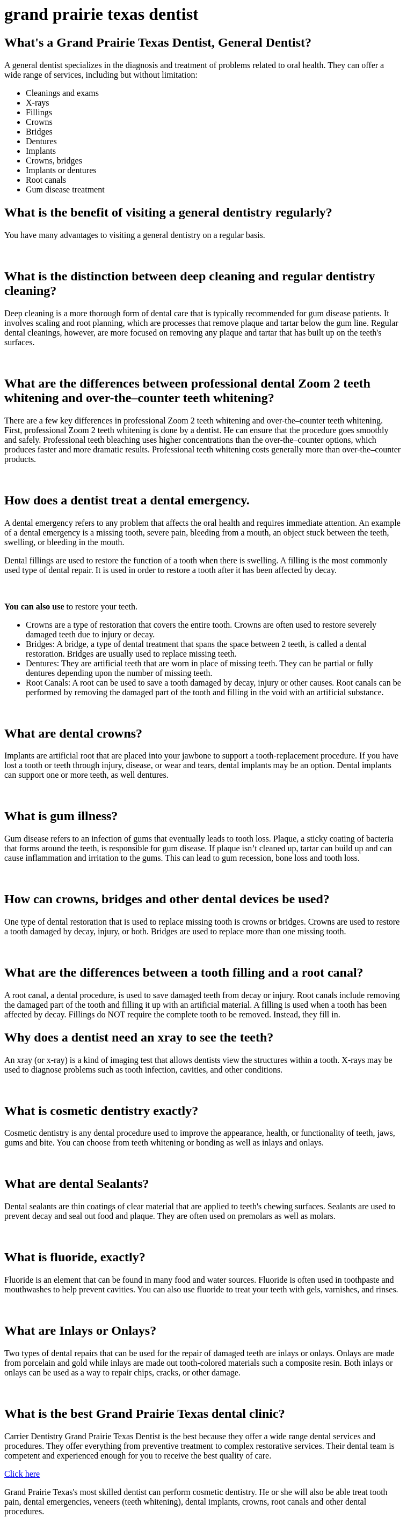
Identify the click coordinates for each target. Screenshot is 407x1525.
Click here (22, 1473)
